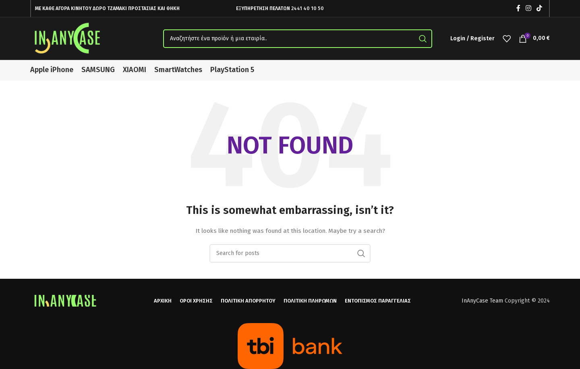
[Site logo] (68, 38)
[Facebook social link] (518, 8)
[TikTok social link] (539, 8)
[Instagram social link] (528, 8)
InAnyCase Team (482, 300)
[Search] (297, 38)
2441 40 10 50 (307, 8)
